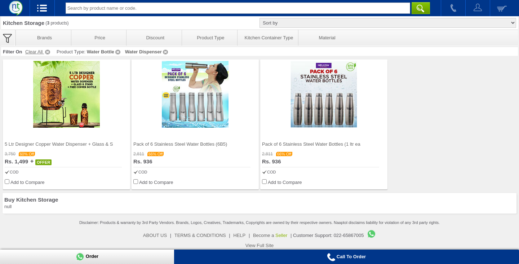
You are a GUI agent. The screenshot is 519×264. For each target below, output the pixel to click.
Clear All (38, 51)
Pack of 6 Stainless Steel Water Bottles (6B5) (180, 144)
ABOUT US (155, 235)
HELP (239, 235)
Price (99, 37)
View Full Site (259, 245)
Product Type (210, 37)
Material (327, 37)
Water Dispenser (147, 51)
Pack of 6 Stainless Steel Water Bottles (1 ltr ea (311, 144)
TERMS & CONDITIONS (200, 235)
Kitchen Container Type (269, 37)
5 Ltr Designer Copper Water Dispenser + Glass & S (59, 144)
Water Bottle (104, 51)
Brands (44, 37)
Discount (155, 37)
